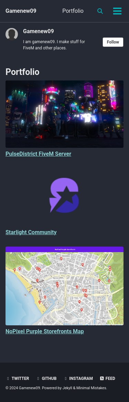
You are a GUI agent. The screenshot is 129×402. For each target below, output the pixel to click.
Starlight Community (31, 232)
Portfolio (73, 11)
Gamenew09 (21, 11)
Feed (107, 378)
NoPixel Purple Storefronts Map (45, 331)
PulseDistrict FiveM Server (38, 154)
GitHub (45, 378)
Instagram (78, 378)
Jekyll (67, 388)
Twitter (17, 378)
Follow (113, 42)
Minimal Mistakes (91, 388)
